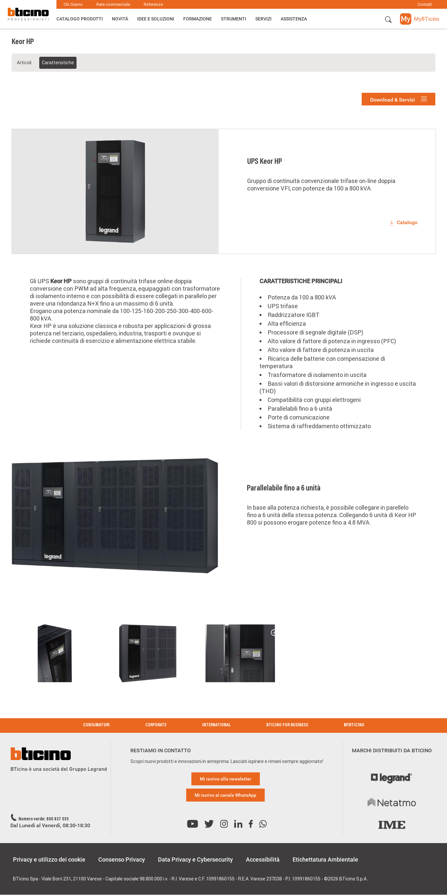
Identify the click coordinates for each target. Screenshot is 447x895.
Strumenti (233, 19)
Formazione (197, 19)
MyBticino (354, 725)
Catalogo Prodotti (79, 19)
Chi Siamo (73, 4)
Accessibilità (263, 859)
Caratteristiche (58, 63)
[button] (388, 19)
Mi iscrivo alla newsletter (225, 778)
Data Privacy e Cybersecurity (195, 859)
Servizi (263, 19)
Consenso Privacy (121, 859)
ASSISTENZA (294, 19)
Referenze (153, 4)
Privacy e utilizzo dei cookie (49, 859)
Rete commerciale (113, 4)
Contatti (424, 4)
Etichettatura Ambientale (325, 859)
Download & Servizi (398, 99)
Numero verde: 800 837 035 (43, 819)
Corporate (155, 725)
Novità (120, 19)
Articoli (24, 63)
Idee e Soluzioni (155, 19)
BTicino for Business (287, 725)
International (216, 725)
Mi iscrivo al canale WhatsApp (225, 795)
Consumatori (96, 725)
